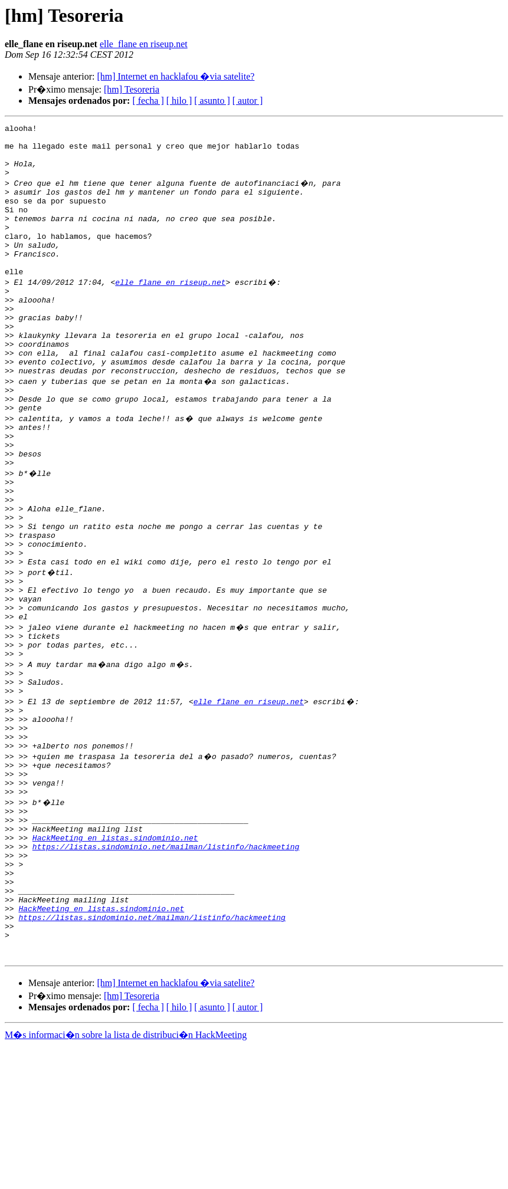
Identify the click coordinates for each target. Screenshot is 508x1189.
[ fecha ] (147, 101)
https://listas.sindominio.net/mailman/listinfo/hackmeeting (165, 968)
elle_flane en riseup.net (144, 44)
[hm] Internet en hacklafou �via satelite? (175, 76)
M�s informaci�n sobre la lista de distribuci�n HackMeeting (126, 1178)
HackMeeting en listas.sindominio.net (115, 957)
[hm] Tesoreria (131, 89)
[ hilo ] (179, 101)
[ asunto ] (212, 101)
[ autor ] (247, 101)
